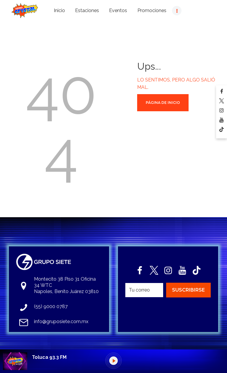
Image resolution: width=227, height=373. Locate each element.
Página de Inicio (163, 102)
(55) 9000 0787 (51, 306)
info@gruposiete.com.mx (61, 321)
